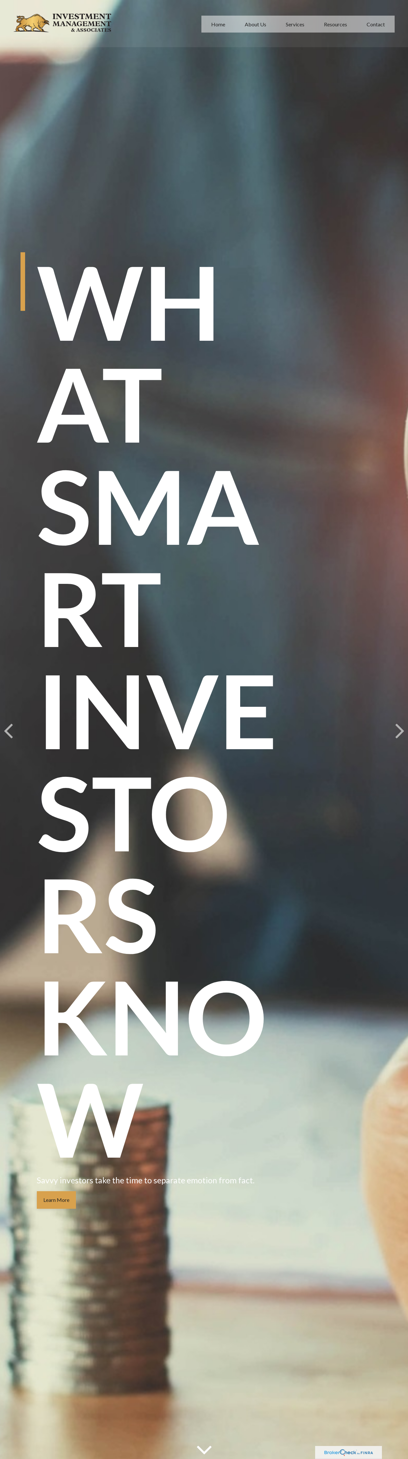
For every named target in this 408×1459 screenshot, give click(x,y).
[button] (218, 23)
